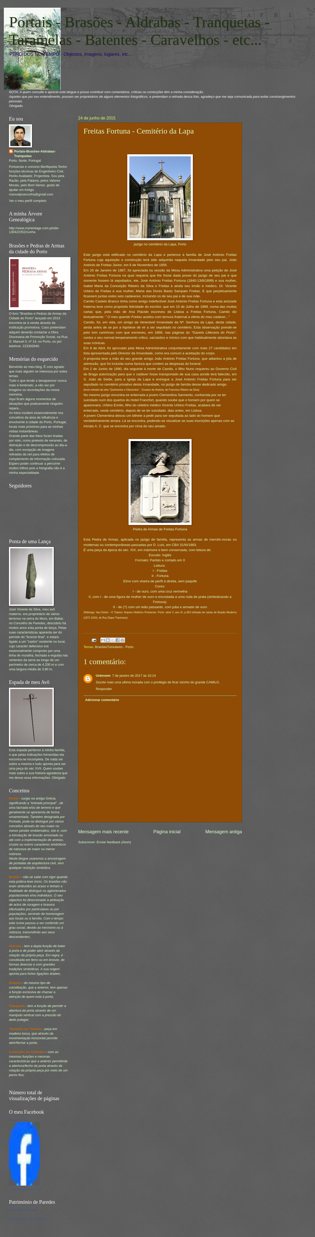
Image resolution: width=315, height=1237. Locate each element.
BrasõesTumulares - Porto (114, 647)
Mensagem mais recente (103, 831)
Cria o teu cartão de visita (25, 1189)
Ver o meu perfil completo (27, 201)
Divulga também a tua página (27, 1219)
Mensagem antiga (223, 831)
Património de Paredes (23, 1209)
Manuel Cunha (18, 1119)
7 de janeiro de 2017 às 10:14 (134, 675)
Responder (104, 689)
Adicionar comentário (102, 700)
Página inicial (167, 831)
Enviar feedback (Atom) (114, 842)
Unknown (103, 675)
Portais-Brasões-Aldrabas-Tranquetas (35, 153)
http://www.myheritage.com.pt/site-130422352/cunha (34, 230)
